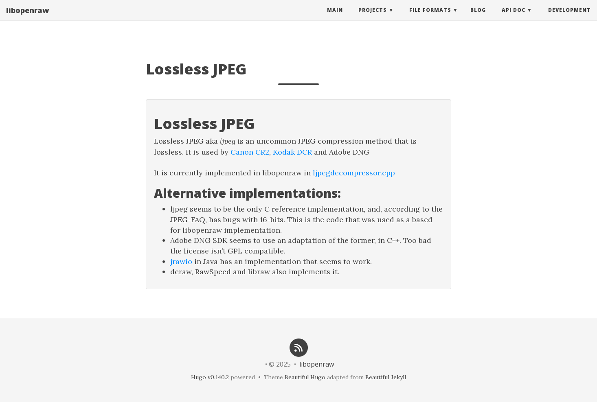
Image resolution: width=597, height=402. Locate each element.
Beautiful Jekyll (385, 377)
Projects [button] (372, 18)
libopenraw (27, 18)
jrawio (181, 261)
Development (569, 18)
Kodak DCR (292, 152)
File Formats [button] (430, 18)
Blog (478, 18)
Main (335, 18)
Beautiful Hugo (305, 377)
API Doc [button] (513, 18)
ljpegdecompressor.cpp (354, 172)
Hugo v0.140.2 (210, 377)
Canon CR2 (249, 152)
